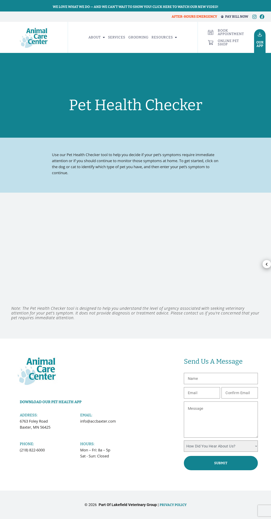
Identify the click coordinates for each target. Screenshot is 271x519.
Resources (164, 37)
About (96, 37)
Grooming (138, 37)
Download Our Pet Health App (50, 402)
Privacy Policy (173, 505)
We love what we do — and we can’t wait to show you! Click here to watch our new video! (135, 7)
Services (116, 37)
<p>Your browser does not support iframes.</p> (135, 255)
